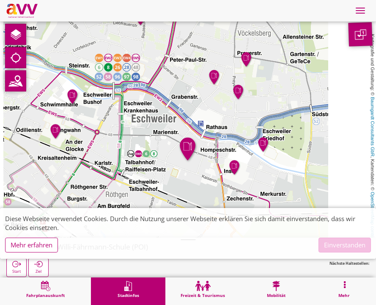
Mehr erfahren (31, 245)
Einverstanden (344, 245)
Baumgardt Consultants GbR (372, 127)
